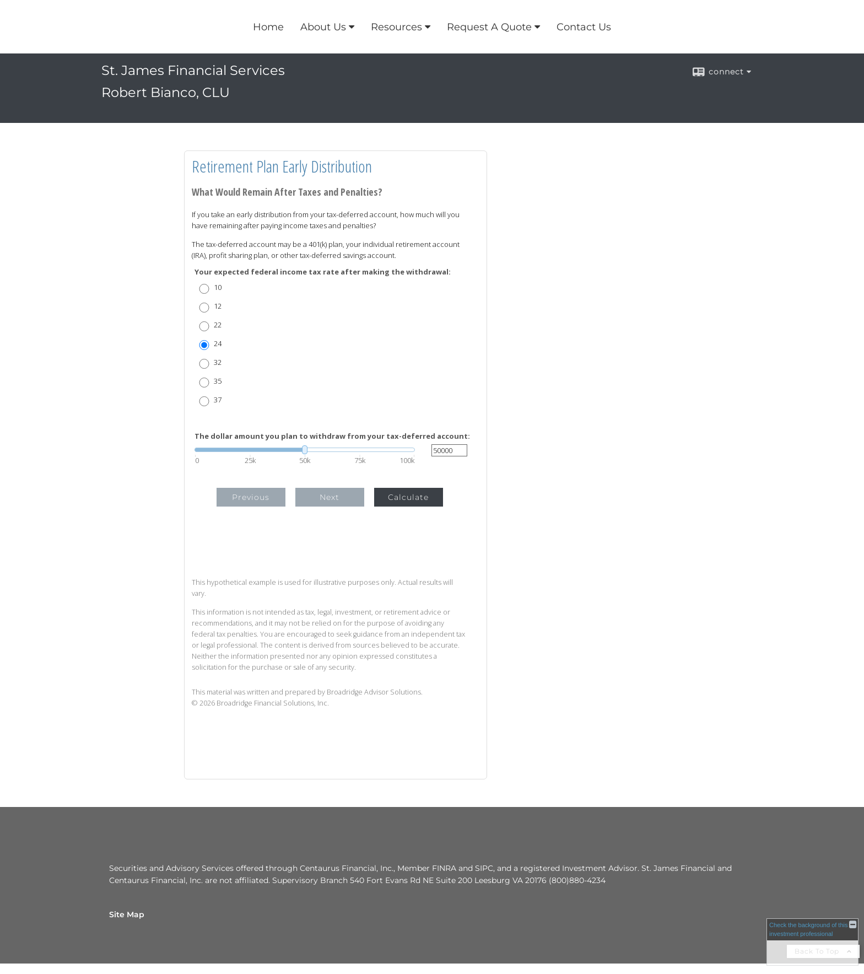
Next (329, 497)
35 (218, 381)
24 (218, 343)
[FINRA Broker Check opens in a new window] (812, 942)
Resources (396, 27)
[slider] (305, 450)
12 (218, 306)
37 (218, 399)
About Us (323, 27)
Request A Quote (489, 27)
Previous (250, 497)
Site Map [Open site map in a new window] (126, 914)
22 (218, 325)
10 (218, 287)
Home (268, 27)
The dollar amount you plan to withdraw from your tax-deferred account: (332, 436)
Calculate (408, 497)
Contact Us (584, 27)
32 (218, 362)
